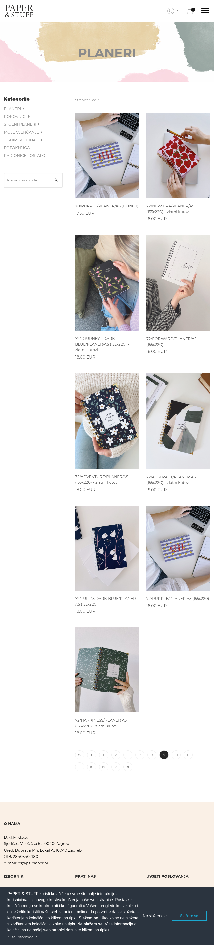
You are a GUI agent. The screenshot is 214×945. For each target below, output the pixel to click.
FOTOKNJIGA (17, 147)
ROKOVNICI (17, 116)
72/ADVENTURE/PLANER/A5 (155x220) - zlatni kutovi (101, 479)
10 (176, 755)
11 (188, 755)
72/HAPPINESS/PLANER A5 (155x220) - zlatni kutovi (101, 723)
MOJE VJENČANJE (23, 132)
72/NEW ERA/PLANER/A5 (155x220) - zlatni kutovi (170, 209)
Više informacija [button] (23, 937)
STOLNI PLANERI (21, 124)
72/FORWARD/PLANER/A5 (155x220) (171, 341)
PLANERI (14, 108)
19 (103, 767)
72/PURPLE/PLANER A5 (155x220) (177, 598)
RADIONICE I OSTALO (24, 155)
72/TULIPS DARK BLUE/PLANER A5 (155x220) (105, 601)
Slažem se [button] (189, 916)
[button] (172, 10)
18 (91, 767)
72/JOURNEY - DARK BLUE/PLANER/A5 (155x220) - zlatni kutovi (102, 344)
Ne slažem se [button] (155, 916)
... (128, 755)
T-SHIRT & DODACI (23, 140)
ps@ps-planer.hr (33, 863)
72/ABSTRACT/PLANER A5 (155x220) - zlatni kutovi (171, 480)
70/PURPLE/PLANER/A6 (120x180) (106, 206)
